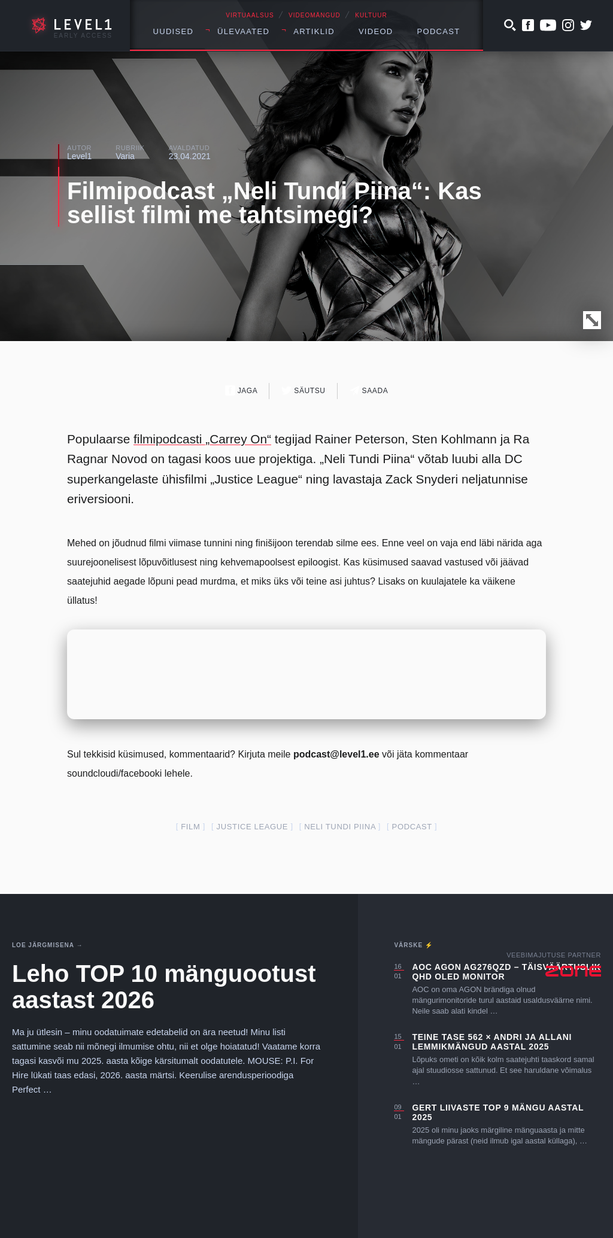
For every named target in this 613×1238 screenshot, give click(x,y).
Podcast (438, 31)
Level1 (79, 156)
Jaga (241, 390)
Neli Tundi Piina (339, 826)
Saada (369, 390)
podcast (412, 826)
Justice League (253, 826)
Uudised (173, 31)
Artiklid (314, 31)
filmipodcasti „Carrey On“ (202, 439)
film (190, 826)
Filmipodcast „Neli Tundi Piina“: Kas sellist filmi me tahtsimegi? (274, 203)
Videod (376, 31)
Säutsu (303, 390)
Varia (125, 156)
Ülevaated (243, 31)
